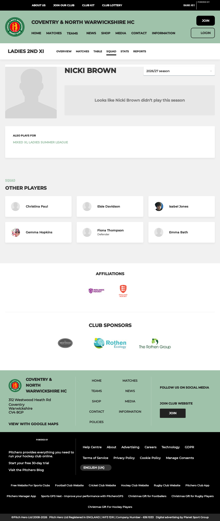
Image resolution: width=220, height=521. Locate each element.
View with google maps (33, 424)
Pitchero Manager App (21, 496)
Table (97, 51)
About (111, 447)
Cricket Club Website (102, 485)
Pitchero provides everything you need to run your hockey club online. (41, 454)
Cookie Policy (150, 458)
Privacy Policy (124, 458)
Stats (125, 51)
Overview (64, 51)
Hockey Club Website (135, 485)
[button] (36, 33)
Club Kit (88, 5)
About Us (39, 5)
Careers (150, 447)
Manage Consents (180, 458)
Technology (171, 447)
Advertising (130, 447)
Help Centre (92, 447)
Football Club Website (69, 485)
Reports (139, 51)
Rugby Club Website (167, 485)
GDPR (189, 447)
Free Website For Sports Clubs (30, 485)
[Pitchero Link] (206, 7)
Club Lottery (112, 5)
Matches (82, 51)
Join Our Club (63, 5)
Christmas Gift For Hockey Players (110, 507)
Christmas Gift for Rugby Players (192, 496)
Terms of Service (95, 458)
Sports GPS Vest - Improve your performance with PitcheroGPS (82, 496)
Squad (111, 51)
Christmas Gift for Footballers (147, 496)
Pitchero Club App (197, 485)
